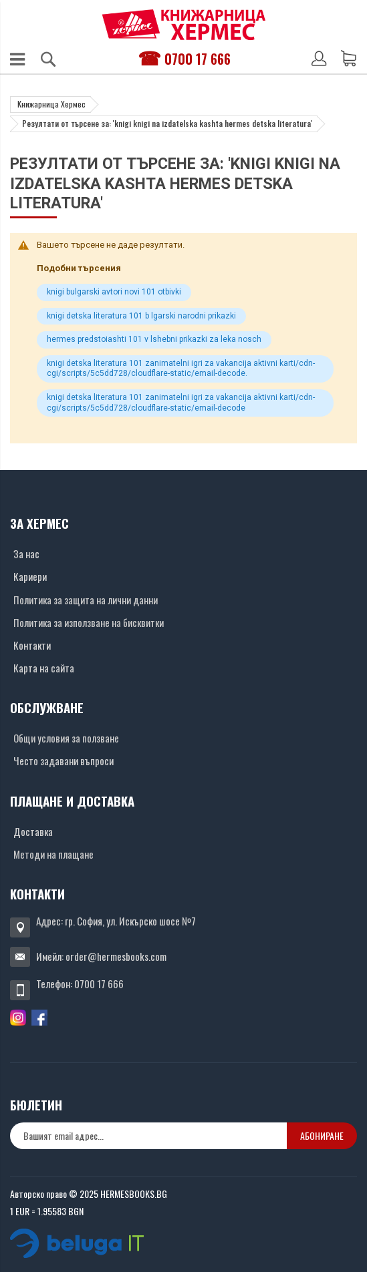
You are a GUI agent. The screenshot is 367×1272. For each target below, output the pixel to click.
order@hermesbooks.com (116, 956)
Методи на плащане (53, 854)
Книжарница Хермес (51, 104)
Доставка (33, 831)
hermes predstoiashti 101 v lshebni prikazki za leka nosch (154, 339)
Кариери (30, 576)
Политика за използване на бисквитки (88, 622)
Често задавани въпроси (63, 760)
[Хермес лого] (183, 24)
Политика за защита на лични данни (85, 599)
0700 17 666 (197, 59)
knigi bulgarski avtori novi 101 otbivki (114, 291)
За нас (26, 553)
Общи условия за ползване (66, 737)
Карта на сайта (43, 667)
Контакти (32, 645)
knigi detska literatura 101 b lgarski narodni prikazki (141, 316)
